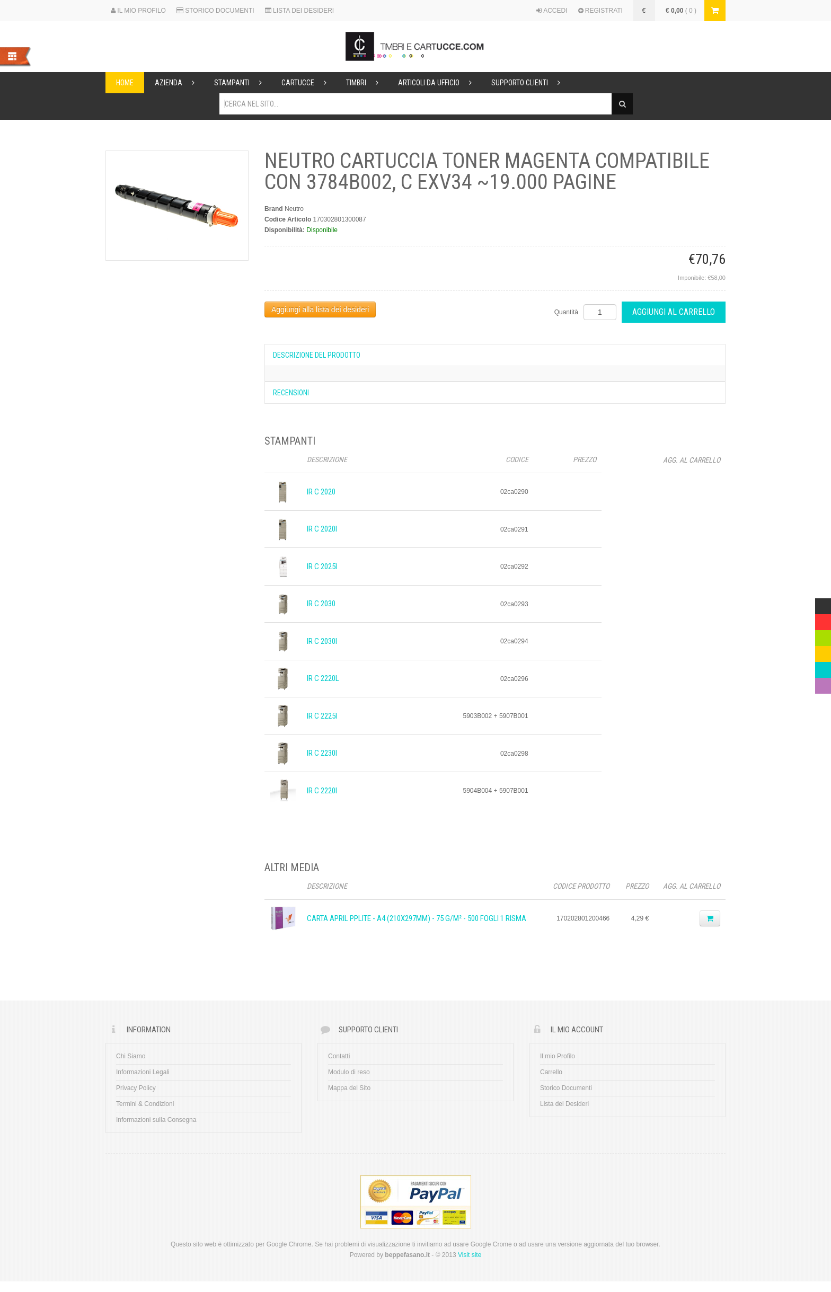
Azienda (179, 82)
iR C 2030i (322, 641)
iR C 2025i (322, 566)
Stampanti (242, 82)
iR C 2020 (321, 492)
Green (823, 635)
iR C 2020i (322, 529)
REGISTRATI (600, 10)
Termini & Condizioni (145, 1104)
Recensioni (291, 392)
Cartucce (308, 82)
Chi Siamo (130, 1056)
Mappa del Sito (349, 1088)
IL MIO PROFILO (138, 10)
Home (125, 82)
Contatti (339, 1056)
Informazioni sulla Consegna (156, 1119)
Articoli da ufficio (439, 82)
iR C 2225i (322, 716)
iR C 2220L (323, 678)
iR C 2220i (322, 790)
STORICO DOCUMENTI (215, 10)
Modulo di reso (349, 1072)
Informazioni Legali (143, 1072)
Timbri (366, 82)
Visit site (469, 1255)
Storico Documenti (566, 1088)
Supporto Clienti (530, 82)
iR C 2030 (321, 603)
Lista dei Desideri (564, 1104)
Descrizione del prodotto (316, 355)
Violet (823, 683)
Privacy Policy (136, 1088)
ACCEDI (552, 10)
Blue (821, 667)
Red (821, 619)
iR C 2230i (322, 753)
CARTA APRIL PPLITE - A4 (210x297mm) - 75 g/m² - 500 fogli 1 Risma (416, 918)
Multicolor (823, 603)
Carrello (551, 1072)
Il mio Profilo (557, 1056)
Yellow (823, 651)
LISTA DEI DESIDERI (299, 10)
